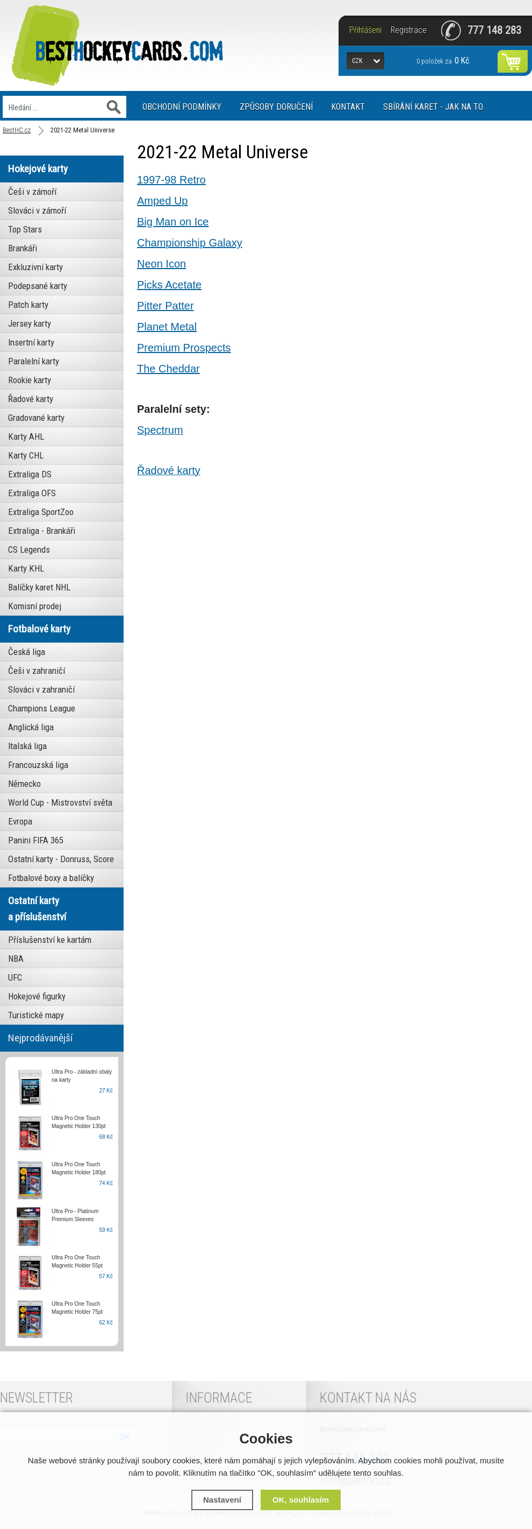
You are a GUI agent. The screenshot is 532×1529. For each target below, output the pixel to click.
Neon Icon (161, 264)
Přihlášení (365, 30)
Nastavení (222, 1499)
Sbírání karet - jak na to (433, 107)
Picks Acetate (169, 285)
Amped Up (162, 201)
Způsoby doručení (276, 107)
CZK (357, 61)
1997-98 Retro (171, 180)
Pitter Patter (165, 306)
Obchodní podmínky (181, 107)
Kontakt (348, 107)
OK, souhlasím (300, 1499)
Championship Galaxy (189, 243)
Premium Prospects (184, 348)
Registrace (409, 30)
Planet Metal (167, 327)
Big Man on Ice (173, 222)
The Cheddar (168, 369)
